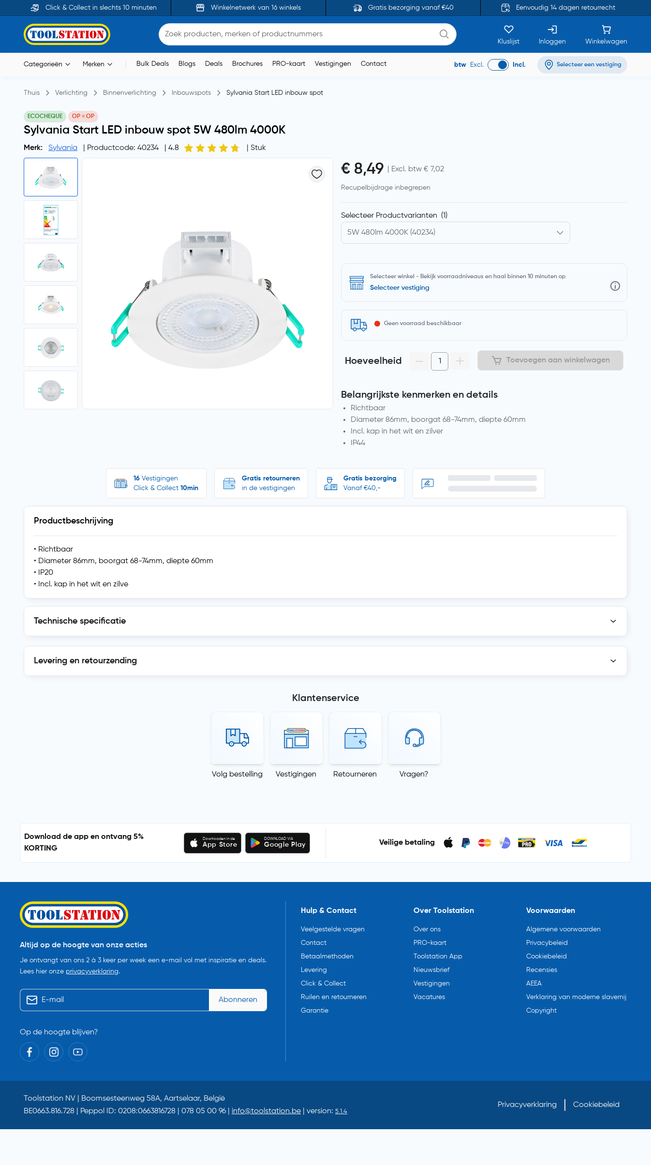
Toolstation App (438, 954)
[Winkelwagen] (606, 34)
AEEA (534, 981)
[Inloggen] (552, 34)
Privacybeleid (547, 941)
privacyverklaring (92, 969)
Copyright (541, 1008)
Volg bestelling (237, 774)
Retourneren (355, 774)
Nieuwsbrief (431, 968)
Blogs (186, 63)
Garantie (314, 1008)
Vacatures (429, 995)
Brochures (247, 63)
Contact (373, 63)
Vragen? (414, 774)
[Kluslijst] (508, 34)
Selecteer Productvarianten (394, 216)
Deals (213, 63)
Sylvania (62, 148)
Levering (314, 968)
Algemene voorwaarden (563, 927)
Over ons (427, 927)
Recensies (541, 968)
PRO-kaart (288, 63)
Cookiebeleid (546, 954)
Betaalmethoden (327, 954)
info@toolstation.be (266, 1109)
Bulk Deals (152, 63)
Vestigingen (333, 63)
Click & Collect (323, 981)
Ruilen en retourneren (334, 995)
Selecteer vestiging (399, 287)
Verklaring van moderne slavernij (576, 995)
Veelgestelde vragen (333, 927)
